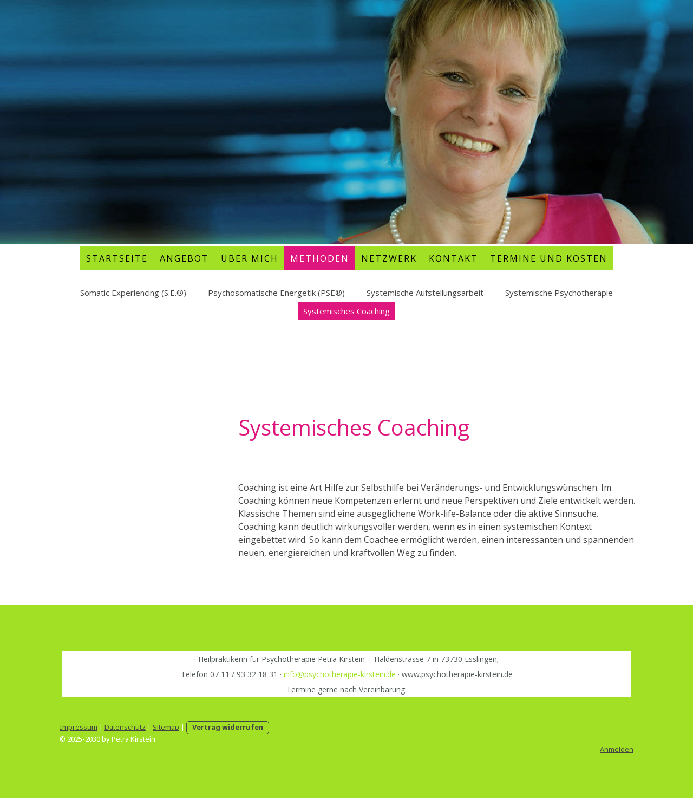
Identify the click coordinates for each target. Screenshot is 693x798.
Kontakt (453, 258)
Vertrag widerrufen (227, 727)
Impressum (78, 727)
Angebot (184, 258)
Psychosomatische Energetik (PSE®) (276, 292)
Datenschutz (125, 727)
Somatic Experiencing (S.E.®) (133, 292)
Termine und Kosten (548, 258)
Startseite (117, 258)
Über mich (249, 258)
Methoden (319, 258)
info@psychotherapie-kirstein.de (340, 674)
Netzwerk (389, 258)
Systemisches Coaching (346, 311)
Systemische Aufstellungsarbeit (425, 292)
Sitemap (166, 727)
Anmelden (616, 749)
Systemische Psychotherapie (559, 292)
